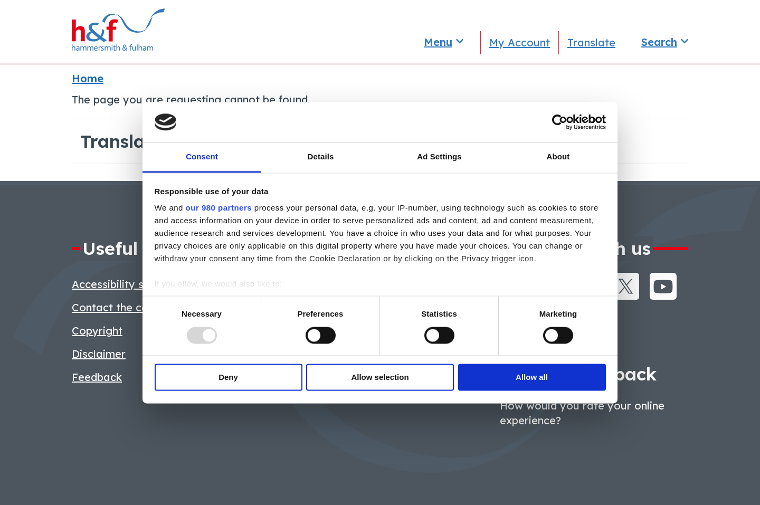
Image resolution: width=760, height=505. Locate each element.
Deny (228, 377)
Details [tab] (321, 157)
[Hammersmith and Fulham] (114, 31)
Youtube (663, 286)
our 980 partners (219, 208)
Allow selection (379, 377)
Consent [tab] (202, 157)
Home (87, 78)
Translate (591, 42)
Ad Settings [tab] (439, 157)
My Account (519, 42)
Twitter (625, 286)
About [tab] (558, 157)
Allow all (532, 377)
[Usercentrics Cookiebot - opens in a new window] (560, 122)
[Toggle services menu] (443, 42)
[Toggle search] (664, 42)
